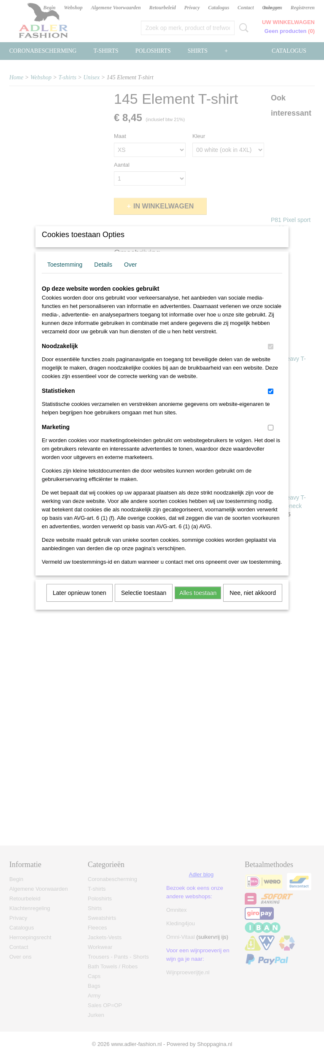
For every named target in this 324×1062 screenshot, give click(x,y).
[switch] (270, 357)
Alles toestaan (197, 603)
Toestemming (64, 275)
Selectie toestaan (143, 603)
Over (130, 275)
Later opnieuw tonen (79, 603)
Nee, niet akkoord (253, 603)
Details (103, 275)
